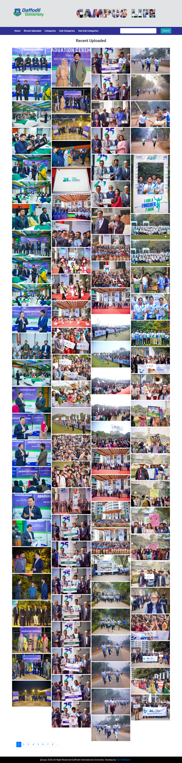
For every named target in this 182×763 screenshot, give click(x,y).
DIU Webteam (123, 759)
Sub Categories (67, 30)
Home (17, 30)
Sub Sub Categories (88, 30)
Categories (50, 30)
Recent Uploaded (32, 30)
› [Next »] (57, 744)
